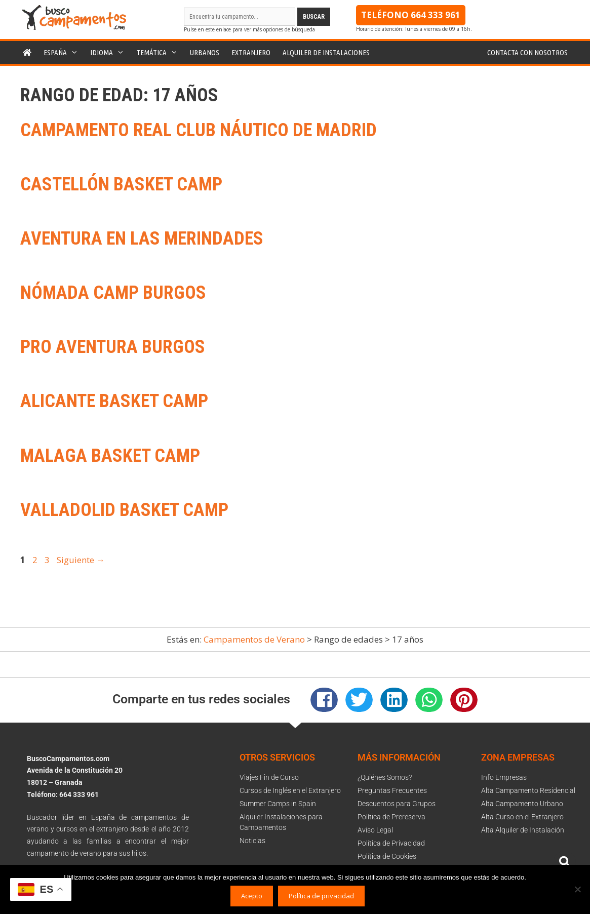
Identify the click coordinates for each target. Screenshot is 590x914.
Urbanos (204, 52)
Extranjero (250, 52)
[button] (324, 700)
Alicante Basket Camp (114, 401)
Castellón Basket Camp (121, 184)
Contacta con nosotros (527, 52)
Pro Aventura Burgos (112, 346)
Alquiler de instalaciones (326, 52)
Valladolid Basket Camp (124, 510)
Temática (160, 52)
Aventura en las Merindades (141, 238)
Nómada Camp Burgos (113, 292)
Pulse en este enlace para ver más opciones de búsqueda (249, 29)
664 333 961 (435, 15)
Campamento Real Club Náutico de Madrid (198, 130)
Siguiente (81, 560)
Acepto (251, 895)
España (64, 52)
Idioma (110, 52)
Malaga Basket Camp (110, 455)
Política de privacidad (321, 895)
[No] (577, 889)
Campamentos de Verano (254, 639)
